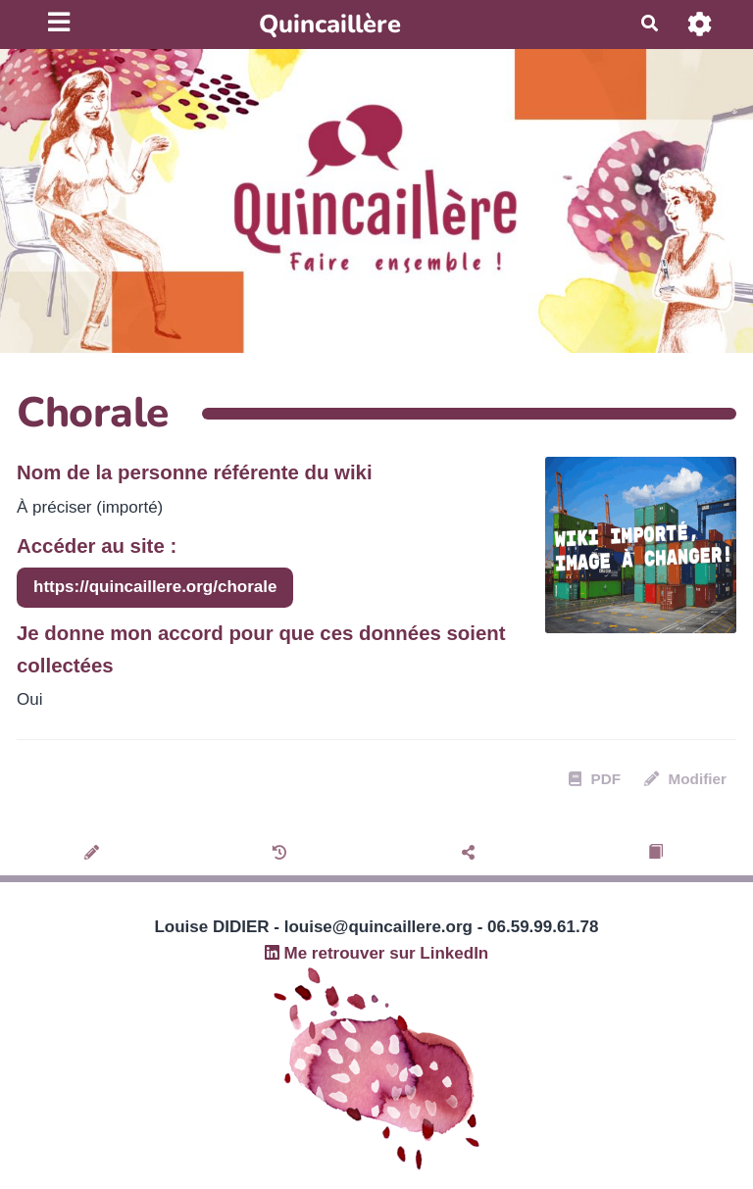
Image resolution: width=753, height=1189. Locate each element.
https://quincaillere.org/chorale (154, 586)
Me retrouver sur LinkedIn (377, 953)
